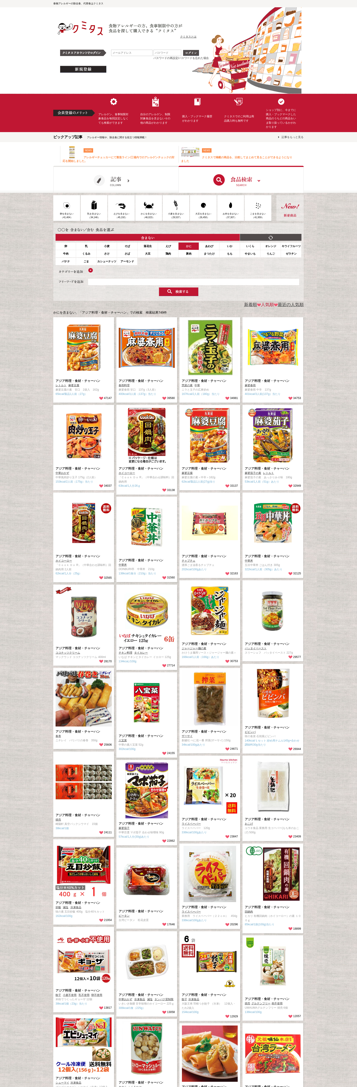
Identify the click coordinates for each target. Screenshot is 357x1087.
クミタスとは (188, 36)
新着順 (250, 304)
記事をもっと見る (292, 137)
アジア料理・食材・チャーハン (78, 381)
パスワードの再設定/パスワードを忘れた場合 (181, 58)
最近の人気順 (289, 304)
